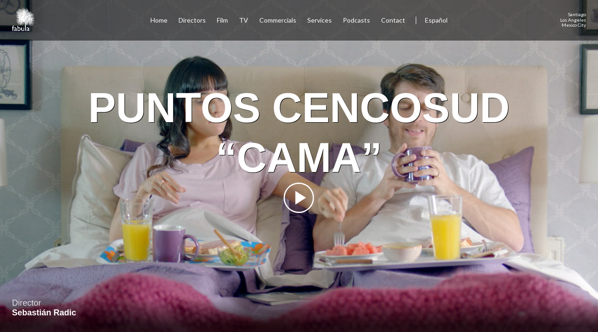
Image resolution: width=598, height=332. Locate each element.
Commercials (277, 20)
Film (222, 20)
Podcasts (356, 20)
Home (158, 20)
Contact (394, 20)
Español (436, 20)
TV (243, 20)
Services (319, 20)
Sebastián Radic (44, 312)
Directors (192, 20)
